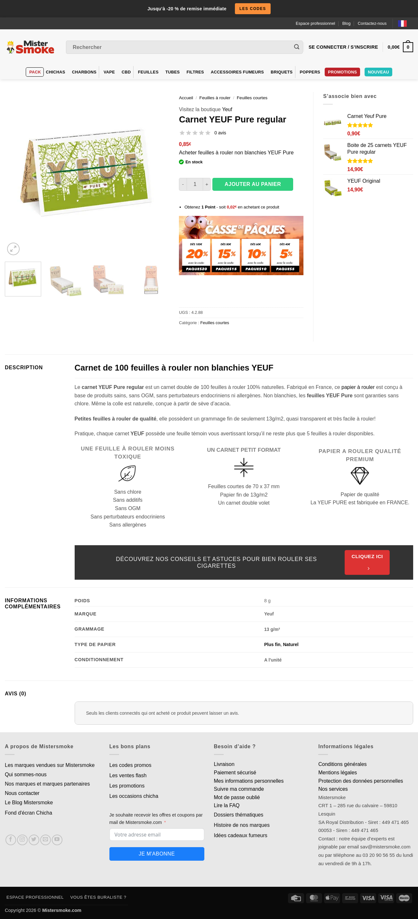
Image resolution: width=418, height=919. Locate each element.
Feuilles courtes (252, 97)
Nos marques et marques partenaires (47, 784)
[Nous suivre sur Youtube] (57, 840)
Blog (346, 23)
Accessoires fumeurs (237, 72)
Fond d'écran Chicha (28, 813)
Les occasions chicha (133, 796)
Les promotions (126, 785)
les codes (252, 8)
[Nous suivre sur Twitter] (34, 840)
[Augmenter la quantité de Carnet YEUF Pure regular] (207, 184)
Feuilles (148, 72)
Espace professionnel (315, 23)
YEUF (137, 433)
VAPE (109, 72)
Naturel (290, 644)
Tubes (172, 72)
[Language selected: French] (405, 23)
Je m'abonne (157, 853)
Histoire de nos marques (242, 825)
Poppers (310, 72)
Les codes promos (130, 765)
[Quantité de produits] (195, 184)
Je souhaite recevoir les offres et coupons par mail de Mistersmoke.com (156, 818)
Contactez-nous (372, 23)
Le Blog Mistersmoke (29, 802)
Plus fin (272, 644)
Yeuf (227, 109)
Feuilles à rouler (215, 97)
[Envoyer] (296, 47)
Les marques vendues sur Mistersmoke (50, 765)
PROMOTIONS (342, 72)
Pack (35, 72)
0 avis (220, 132)
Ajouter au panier (253, 184)
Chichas (55, 72)
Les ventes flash (128, 775)
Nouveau (378, 72)
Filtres (195, 72)
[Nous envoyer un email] (45, 840)
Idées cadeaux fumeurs (240, 835)
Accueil (186, 97)
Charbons (84, 72)
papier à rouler (358, 387)
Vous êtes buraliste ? (98, 897)
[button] (13, 249)
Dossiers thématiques (239, 814)
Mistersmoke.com (61, 910)
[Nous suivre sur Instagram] (22, 840)
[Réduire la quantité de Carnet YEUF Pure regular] (183, 184)
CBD (126, 72)
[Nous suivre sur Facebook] (10, 840)
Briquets (282, 72)
